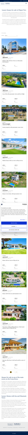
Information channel (22, 427)
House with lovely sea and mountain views (12, 293)
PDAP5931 (3, 355)
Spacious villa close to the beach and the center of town (13, 361)
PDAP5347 (4, 122)
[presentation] (3, 47)
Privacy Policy (10, 427)
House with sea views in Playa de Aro (10, 260)
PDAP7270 (4, 89)
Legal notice (5, 427)
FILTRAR (14, 433)
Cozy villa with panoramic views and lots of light (13, 94)
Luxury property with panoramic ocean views (12, 127)
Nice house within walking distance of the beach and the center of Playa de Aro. (13, 327)
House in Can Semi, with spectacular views (12, 193)
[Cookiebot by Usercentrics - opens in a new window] (22, 204)
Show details (22, 219)
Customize (14, 226)
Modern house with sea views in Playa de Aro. (12, 160)
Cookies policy (15, 427)
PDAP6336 (4, 255)
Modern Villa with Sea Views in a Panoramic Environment (12, 61)
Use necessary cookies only (14, 229)
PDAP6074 (4, 322)
